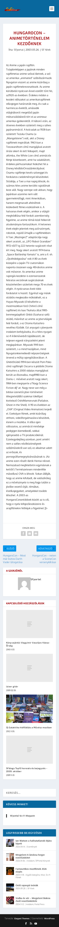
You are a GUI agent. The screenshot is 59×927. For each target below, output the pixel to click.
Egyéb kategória (33, 875)
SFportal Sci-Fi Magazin (22, 815)
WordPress (49, 918)
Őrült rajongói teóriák (27, 885)
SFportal (18, 49)
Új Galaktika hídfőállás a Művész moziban (29, 727)
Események (32, 847)
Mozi (43, 875)
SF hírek (46, 49)
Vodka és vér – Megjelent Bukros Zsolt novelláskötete (33, 899)
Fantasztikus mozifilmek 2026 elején (31, 870)
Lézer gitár (12, 686)
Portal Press (39, 904)
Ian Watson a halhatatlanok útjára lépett (34, 842)
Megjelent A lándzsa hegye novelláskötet (30, 856)
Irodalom (30, 861)
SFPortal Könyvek (42, 861)
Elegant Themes (21, 918)
